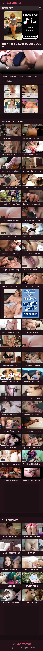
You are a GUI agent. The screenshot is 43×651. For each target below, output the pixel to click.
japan (21, 77)
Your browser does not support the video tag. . (21, 62)
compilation (7, 81)
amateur (13, 77)
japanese (29, 77)
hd (36, 77)
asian (5, 77)
